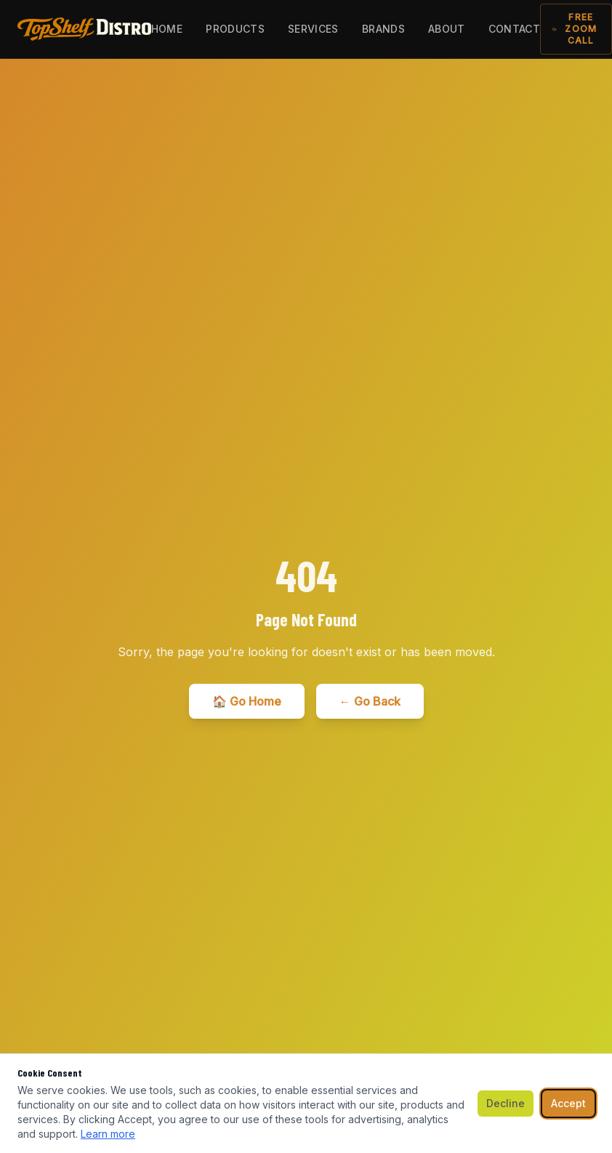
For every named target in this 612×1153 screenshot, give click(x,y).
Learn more (108, 1134)
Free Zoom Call (574, 29)
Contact (514, 29)
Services (313, 29)
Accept (568, 1103)
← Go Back (369, 701)
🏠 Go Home (246, 701)
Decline (505, 1103)
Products (235, 29)
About (446, 29)
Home (166, 29)
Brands (383, 29)
